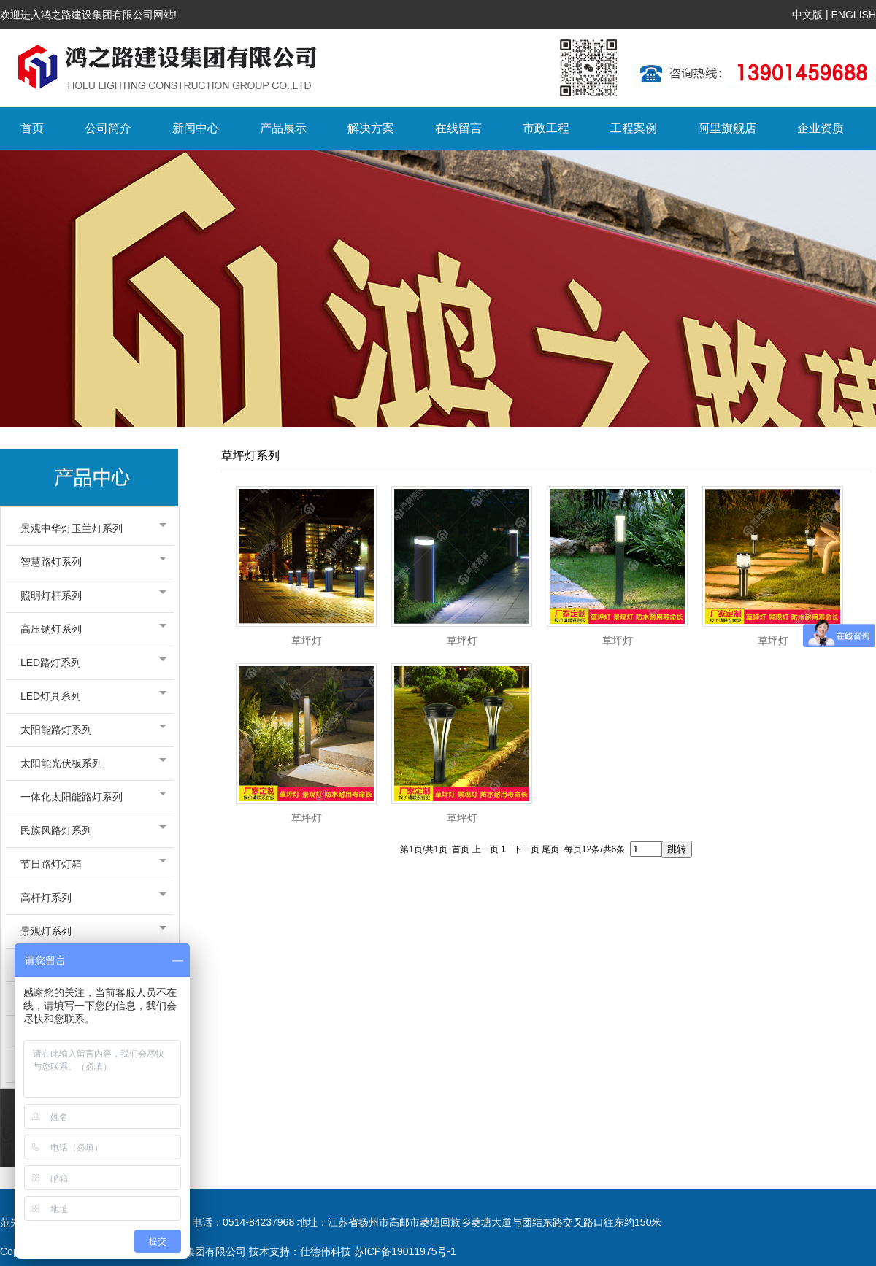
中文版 (807, 14)
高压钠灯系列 (89, 629)
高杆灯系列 (89, 897)
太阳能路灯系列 (89, 730)
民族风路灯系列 (89, 830)
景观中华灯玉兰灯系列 (89, 528)
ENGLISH (853, 14)
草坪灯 (306, 641)
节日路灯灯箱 (89, 864)
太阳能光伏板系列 (89, 763)
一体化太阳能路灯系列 (89, 797)
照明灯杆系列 (89, 595)
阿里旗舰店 (727, 128)
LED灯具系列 (89, 696)
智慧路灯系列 (89, 562)
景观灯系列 (89, 931)
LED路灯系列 (89, 662)
